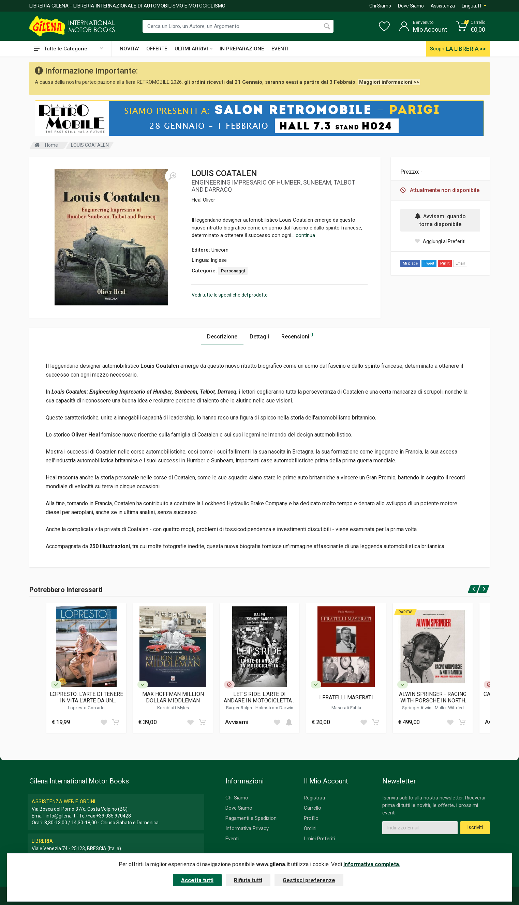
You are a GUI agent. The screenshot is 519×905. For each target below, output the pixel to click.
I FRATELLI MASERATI (346, 697)
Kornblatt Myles (173, 707)
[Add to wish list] (103, 722)
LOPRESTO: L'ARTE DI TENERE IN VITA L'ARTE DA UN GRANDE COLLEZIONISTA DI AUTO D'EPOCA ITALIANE (86, 697)
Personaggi (233, 270)
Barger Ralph (239, 707)
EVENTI (279, 49)
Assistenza (443, 5)
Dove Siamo (411, 5)
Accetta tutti (197, 880)
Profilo (311, 818)
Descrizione (222, 336)
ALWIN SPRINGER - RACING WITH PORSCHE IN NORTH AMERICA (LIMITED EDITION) (433, 697)
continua (305, 235)
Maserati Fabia (346, 707)
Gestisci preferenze (309, 880)
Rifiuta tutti (248, 880)
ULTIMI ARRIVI (193, 49)
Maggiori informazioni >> (389, 82)
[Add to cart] (115, 722)
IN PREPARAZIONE (242, 49)
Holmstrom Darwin (274, 707)
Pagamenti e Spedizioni (251, 818)
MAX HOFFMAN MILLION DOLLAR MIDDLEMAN (173, 697)
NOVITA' (129, 49)
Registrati (314, 798)
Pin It (444, 263)
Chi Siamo (380, 5)
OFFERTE (156, 49)
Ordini (310, 828)
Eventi (232, 839)
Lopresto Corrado (86, 707)
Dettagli (259, 336)
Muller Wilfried (449, 707)
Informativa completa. (371, 864)
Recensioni (297, 335)
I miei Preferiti (319, 839)
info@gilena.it (60, 816)
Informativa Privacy (247, 828)
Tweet (429, 263)
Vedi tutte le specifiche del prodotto (230, 295)
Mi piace (410, 263)
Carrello (312, 808)
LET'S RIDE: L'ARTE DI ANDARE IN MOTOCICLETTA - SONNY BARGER (259, 697)
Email (460, 263)
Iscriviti (475, 827)
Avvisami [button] (236, 722)
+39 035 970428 (113, 816)
